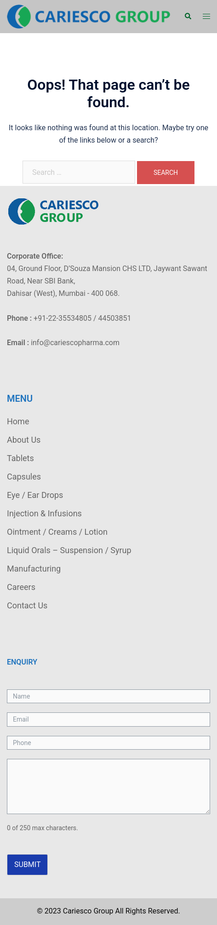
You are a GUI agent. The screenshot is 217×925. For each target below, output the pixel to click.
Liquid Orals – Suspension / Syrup (69, 550)
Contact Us (27, 605)
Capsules (24, 476)
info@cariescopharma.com (75, 342)
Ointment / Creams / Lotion (57, 532)
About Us (23, 440)
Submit (27, 864)
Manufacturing (34, 568)
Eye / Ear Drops (35, 495)
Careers (21, 587)
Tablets (20, 458)
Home (18, 421)
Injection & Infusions (44, 513)
